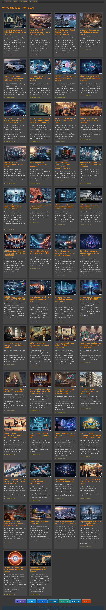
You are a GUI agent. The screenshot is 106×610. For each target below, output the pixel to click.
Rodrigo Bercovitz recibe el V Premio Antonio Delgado (14, 390)
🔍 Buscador (33, 1)
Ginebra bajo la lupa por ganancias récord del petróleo (39, 570)
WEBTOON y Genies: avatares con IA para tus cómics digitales (65, 78)
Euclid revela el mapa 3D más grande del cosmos (64, 480)
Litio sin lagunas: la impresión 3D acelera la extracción (38, 165)
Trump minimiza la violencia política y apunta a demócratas (40, 207)
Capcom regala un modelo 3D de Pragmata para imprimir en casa (90, 524)
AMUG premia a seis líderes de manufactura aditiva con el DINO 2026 (15, 253)
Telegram (76, 601)
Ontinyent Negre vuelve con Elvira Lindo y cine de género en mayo (15, 32)
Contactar (37, 607)
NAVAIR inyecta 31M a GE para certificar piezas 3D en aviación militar (65, 207)
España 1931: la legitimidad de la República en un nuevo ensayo (64, 345)
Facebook (42, 601)
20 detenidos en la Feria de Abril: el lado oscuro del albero (65, 120)
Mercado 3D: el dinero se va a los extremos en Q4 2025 (40, 252)
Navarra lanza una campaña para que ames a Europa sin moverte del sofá (90, 435)
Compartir (21, 601)
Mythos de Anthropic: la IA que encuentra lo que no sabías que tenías (14, 120)
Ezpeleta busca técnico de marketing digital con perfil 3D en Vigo (65, 435)
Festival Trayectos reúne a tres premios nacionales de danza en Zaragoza (14, 435)
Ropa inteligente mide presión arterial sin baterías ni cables (40, 78)
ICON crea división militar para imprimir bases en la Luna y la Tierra (89, 207)
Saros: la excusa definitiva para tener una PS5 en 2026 (65, 523)
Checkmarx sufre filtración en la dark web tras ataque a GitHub (90, 78)
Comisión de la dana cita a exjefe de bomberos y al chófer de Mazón (65, 391)
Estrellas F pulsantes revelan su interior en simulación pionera (15, 570)
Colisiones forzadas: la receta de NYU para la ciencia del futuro (12, 207)
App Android (23, 1)
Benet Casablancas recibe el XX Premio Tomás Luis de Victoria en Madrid (40, 391)
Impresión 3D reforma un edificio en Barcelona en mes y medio (89, 391)
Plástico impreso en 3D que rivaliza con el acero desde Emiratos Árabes (14, 481)
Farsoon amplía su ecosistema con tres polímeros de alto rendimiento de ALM (62, 166)
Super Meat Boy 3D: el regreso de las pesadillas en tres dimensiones (14, 524)
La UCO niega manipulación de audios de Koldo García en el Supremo (90, 345)
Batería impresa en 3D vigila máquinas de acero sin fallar (40, 299)
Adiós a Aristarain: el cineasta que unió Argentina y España (40, 345)
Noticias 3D (8, 1)
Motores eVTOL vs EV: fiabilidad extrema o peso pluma (13, 165)
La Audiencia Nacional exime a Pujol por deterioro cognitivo (14, 345)
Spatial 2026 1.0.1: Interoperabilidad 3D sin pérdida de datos (38, 481)
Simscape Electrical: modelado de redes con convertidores (64, 299)
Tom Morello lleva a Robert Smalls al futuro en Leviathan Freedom (65, 32)
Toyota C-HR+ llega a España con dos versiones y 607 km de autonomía (14, 78)
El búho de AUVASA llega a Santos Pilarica (39, 523)
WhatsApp (64, 601)
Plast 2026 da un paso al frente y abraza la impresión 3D (40, 435)
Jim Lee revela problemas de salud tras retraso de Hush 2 (89, 32)
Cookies (69, 607)
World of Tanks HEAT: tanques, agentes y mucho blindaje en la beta (40, 32)
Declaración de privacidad (48, 607)
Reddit (86, 601)
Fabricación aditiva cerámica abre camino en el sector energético (65, 253)
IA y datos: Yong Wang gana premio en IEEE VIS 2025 (90, 298)
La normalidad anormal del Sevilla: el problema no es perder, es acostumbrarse (40, 120)
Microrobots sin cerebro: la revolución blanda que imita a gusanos (90, 165)
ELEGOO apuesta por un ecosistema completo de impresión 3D (89, 253)
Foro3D (15, 1)
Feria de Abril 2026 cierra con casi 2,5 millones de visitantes (89, 120)
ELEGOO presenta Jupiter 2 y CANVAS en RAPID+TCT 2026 (14, 298)
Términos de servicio (61, 607)
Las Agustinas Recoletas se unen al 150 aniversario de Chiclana (90, 481)
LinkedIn (53, 601)
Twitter (31, 601)
